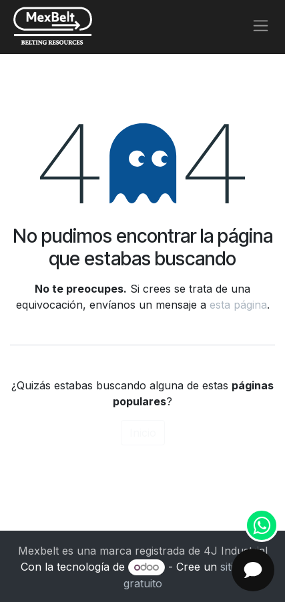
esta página (238, 304)
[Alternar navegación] (260, 26)
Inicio (142, 432)
